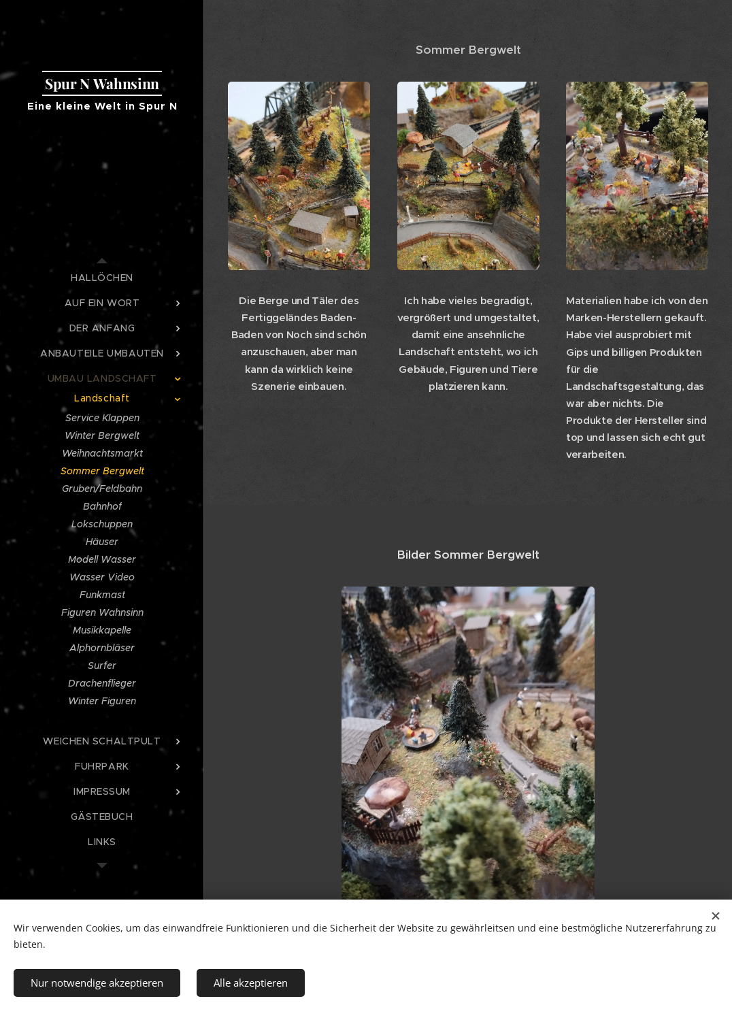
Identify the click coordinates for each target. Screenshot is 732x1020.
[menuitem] (102, 278)
